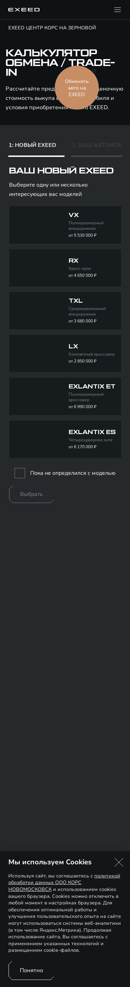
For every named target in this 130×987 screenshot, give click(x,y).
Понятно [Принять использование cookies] (31, 970)
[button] (119, 862)
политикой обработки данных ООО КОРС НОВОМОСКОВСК (64, 883)
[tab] (36, 147)
